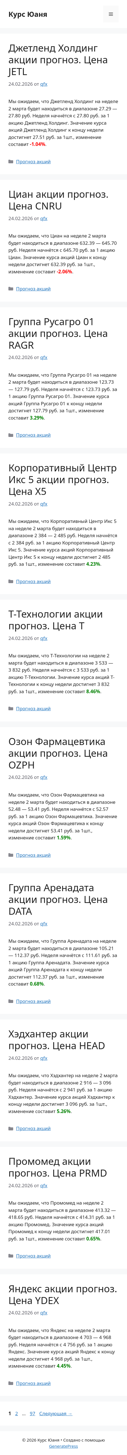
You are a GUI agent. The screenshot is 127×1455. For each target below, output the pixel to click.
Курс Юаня (27, 14)
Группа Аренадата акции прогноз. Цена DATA (58, 899)
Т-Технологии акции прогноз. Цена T (55, 619)
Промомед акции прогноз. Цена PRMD (57, 1166)
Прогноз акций (33, 161)
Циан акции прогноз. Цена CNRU (58, 199)
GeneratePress (63, 1446)
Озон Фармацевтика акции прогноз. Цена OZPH (58, 753)
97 (32, 1413)
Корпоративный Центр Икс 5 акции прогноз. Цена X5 (62, 479)
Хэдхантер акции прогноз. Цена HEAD (56, 1039)
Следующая (56, 1413)
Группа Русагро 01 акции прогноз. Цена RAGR (58, 333)
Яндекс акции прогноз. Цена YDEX (62, 1294)
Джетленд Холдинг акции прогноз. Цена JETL (58, 59)
